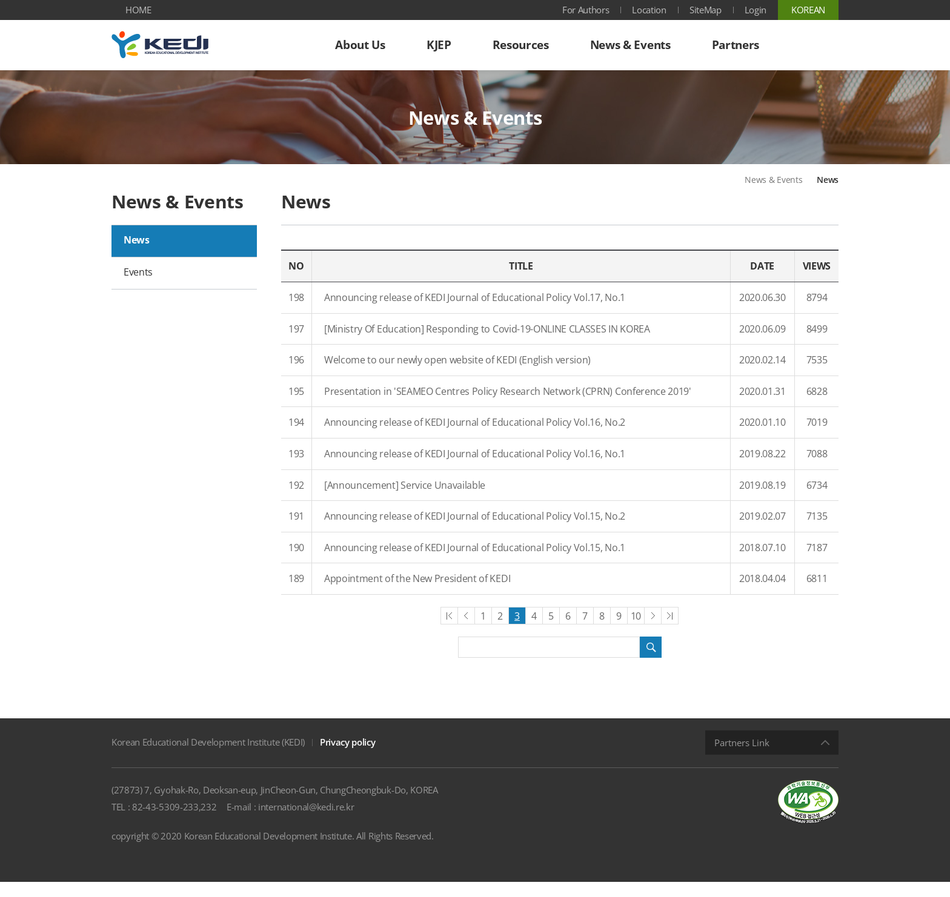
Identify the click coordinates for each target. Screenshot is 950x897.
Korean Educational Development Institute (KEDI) (208, 757)
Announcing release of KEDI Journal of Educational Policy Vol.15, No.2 (474, 531)
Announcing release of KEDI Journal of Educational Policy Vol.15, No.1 (474, 562)
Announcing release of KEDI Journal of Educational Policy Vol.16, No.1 (474, 468)
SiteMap (705, 10)
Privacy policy (348, 757)
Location (649, 10)
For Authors (585, 10)
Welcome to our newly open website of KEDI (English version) (457, 375)
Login (755, 10)
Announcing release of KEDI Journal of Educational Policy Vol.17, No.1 (474, 312)
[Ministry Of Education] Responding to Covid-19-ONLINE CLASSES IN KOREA (487, 343)
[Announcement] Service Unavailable (404, 499)
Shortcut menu (0, 0)
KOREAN (808, 10)
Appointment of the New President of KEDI (417, 593)
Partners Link (741, 758)
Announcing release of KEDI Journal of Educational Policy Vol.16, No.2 (474, 437)
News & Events (773, 194)
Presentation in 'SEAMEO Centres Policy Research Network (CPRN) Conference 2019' (507, 405)
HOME (138, 10)
